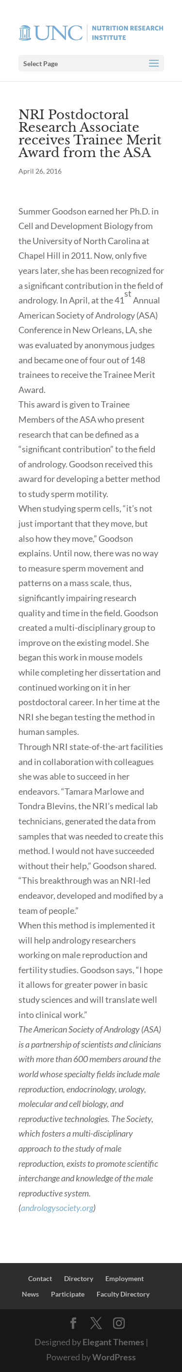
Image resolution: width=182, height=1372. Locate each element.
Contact (40, 1278)
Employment (124, 1278)
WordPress (114, 1357)
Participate (67, 1294)
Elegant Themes (113, 1341)
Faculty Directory (123, 1294)
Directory (78, 1278)
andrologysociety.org (57, 1207)
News (30, 1294)
